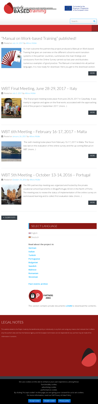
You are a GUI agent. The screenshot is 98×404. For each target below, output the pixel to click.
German (32, 248)
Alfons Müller (31, 43)
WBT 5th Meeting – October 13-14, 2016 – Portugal (45, 174)
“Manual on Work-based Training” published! (38, 38)
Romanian (33, 273)
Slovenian (33, 276)
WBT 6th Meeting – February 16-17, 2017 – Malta (44, 131)
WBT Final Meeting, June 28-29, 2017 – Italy (39, 88)
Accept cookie (35, 401)
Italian (32, 251)
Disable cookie (49, 401)
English (33, 233)
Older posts (10, 217)
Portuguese (34, 258)
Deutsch (34, 237)
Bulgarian (33, 262)
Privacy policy (64, 401)
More (92, 73)
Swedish (32, 266)
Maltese (32, 269)
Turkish (32, 255)
